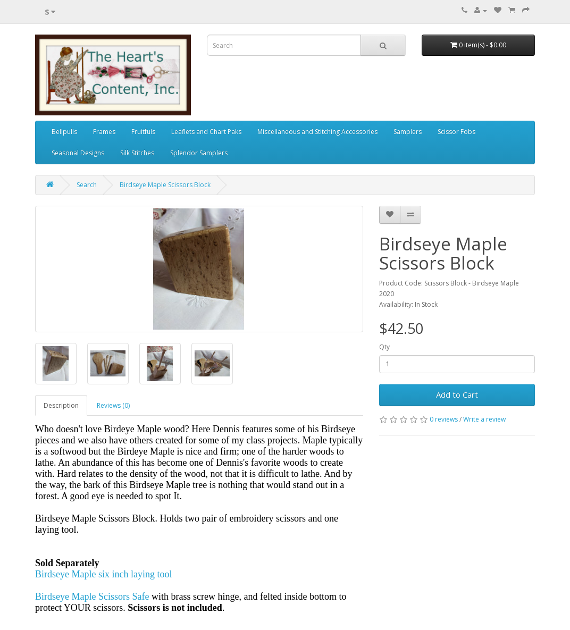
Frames (104, 131)
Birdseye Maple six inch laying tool (103, 574)
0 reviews (444, 419)
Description (61, 405)
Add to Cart (457, 394)
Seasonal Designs (78, 152)
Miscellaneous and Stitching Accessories (317, 131)
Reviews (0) (113, 405)
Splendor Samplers (199, 152)
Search (87, 184)
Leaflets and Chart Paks (206, 131)
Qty (384, 346)
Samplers (407, 131)
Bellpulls (64, 131)
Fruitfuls (143, 131)
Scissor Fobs (456, 131)
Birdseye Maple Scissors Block (165, 184)
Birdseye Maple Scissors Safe (92, 596)
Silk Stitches (137, 152)
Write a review (484, 419)
